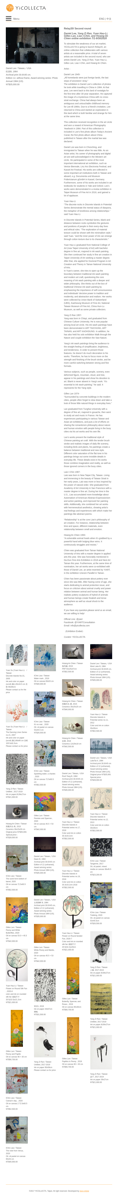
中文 (108, 19)
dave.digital (84, 1191)
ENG (101, 19)
